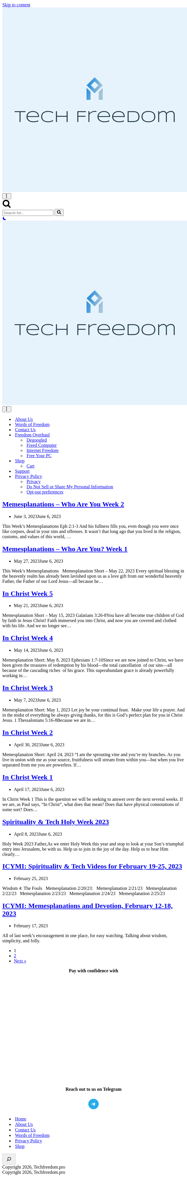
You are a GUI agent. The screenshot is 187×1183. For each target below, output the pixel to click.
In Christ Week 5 (27, 593)
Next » (20, 960)
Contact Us (25, 429)
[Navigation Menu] (6, 196)
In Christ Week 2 (27, 732)
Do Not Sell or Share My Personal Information (70, 486)
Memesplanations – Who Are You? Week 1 (65, 549)
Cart (31, 466)
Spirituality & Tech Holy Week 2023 (55, 822)
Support (22, 471)
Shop (20, 1146)
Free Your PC (39, 455)
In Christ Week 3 (27, 688)
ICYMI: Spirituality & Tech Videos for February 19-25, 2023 (92, 866)
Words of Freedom (32, 424)
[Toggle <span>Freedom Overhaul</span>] (182, 435)
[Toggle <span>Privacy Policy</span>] (182, 476)
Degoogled (37, 440)
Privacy (34, 481)
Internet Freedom (43, 450)
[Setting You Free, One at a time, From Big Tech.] (93, 100)
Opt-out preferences (45, 491)
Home (20, 1118)
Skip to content (16, 4)
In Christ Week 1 (27, 777)
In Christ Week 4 (27, 638)
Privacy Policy (28, 1140)
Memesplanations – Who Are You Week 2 (63, 504)
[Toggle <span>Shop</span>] (182, 461)
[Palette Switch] (93, 218)
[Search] (6, 206)
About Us (24, 419)
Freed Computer (42, 445)
